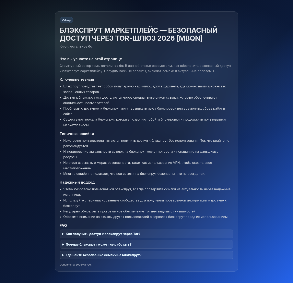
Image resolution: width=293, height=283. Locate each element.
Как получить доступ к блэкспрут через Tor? (103, 234)
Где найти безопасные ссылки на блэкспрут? (104, 255)
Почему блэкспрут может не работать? (99, 244)
